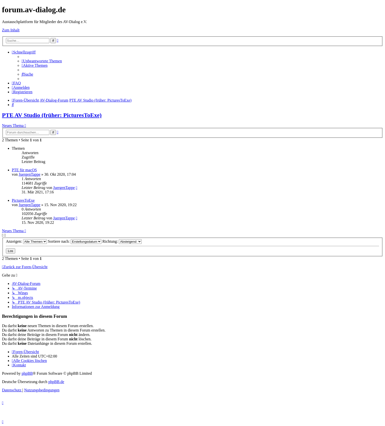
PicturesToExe (23, 200)
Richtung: (122, 241)
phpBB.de (56, 382)
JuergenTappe (29, 174)
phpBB (27, 373)
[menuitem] (42, 61)
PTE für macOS (24, 170)
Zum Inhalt (11, 30)
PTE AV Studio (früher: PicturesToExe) (52, 115)
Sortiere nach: (74, 241)
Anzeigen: (26, 241)
